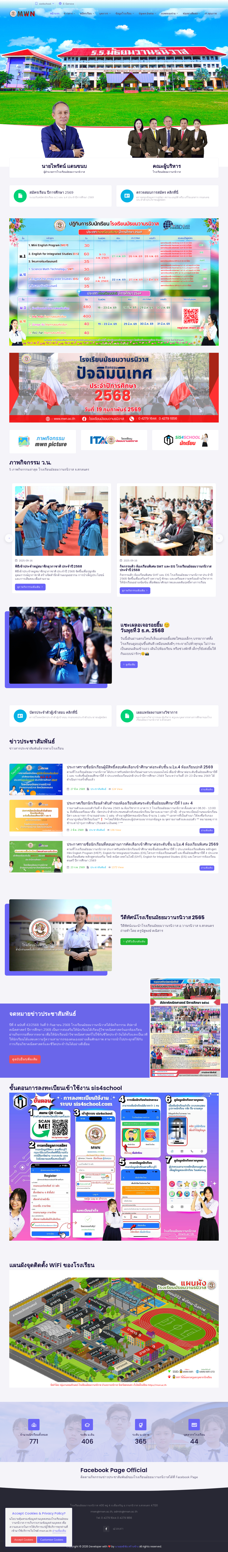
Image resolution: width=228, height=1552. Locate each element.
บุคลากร (105, 13)
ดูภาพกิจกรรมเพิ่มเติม (30, 587)
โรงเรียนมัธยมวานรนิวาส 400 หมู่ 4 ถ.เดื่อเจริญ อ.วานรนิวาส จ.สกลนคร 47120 (114, 1505)
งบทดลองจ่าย (169, 13)
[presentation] (9, 538)
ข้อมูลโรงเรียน (124, 13)
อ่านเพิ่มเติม (207, 789)
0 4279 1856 (124, 1518)
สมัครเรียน (87, 13)
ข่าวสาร (70, 13)
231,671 (118, 1528)
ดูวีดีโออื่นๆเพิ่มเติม (134, 941)
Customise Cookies (51, 1540)
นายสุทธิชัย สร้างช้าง (127, 1546)
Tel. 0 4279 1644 (106, 1518)
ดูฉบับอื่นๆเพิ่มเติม (25, 1059)
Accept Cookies (23, 1540)
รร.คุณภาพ (210, 13)
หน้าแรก (54, 13)
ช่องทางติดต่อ (191, 13)
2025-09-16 (23, 560)
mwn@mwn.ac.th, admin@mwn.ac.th (114, 1511)
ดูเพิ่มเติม (129, 664)
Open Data (148, 13)
